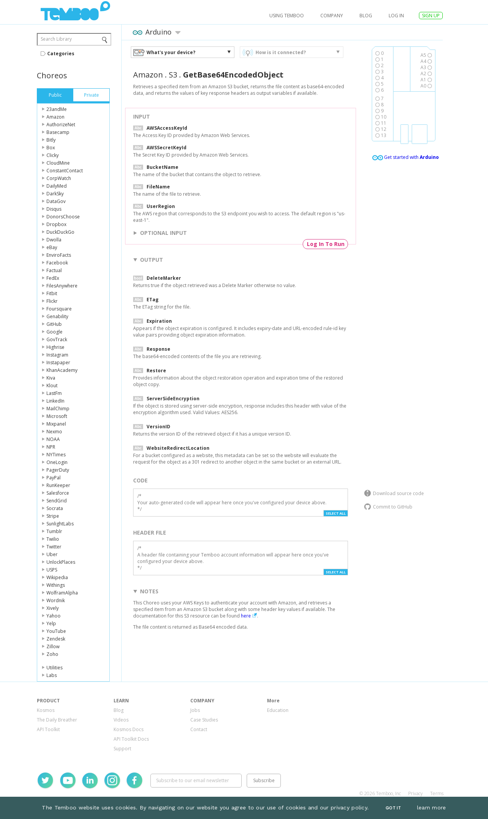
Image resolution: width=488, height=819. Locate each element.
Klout (52, 385)
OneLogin (57, 462)
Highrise (55, 347)
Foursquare (59, 308)
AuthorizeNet (60, 124)
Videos (121, 720)
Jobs (195, 710)
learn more (431, 807)
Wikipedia (57, 577)
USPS (51, 569)
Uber (52, 554)
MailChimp (57, 408)
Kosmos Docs (128, 729)
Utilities (54, 667)
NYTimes (56, 454)
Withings (55, 585)
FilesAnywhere (61, 285)
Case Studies (204, 720)
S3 (173, 74)
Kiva (50, 378)
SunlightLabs (60, 523)
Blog (365, 15)
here (246, 616)
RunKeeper (58, 485)
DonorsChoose (63, 216)
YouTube (56, 631)
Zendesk (55, 639)
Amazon (55, 117)
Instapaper (58, 362)
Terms (436, 793)
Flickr (52, 301)
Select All (336, 513)
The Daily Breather (57, 720)
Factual (54, 270)
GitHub (54, 324)
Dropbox (56, 224)
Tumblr (54, 531)
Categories (60, 53)
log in (396, 15)
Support (122, 748)
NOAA (53, 439)
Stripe (52, 516)
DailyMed (56, 186)
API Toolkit (48, 729)
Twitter (53, 546)
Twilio (52, 539)
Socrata (54, 508)
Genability (57, 316)
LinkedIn (55, 401)
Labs (51, 675)
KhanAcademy (61, 370)
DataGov (56, 201)
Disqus (53, 209)
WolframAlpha (62, 592)
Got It (393, 808)
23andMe (56, 109)
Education (278, 710)
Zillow (52, 646)
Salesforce (57, 493)
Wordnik (55, 600)
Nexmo (54, 431)
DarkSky (55, 193)
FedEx (52, 278)
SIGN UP (431, 15)
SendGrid (56, 500)
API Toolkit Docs (131, 739)
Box (50, 147)
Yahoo (53, 616)
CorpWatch (58, 178)
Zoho (52, 654)
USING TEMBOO (286, 15)
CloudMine (58, 163)
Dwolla (53, 239)
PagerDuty (57, 470)
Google (54, 332)
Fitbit (51, 293)
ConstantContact (64, 170)
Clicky (52, 155)
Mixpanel (56, 424)
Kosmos (45, 710)
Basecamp (57, 132)
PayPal (53, 477)
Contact (198, 729)
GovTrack (56, 339)
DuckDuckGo (60, 232)
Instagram (57, 355)
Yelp (51, 623)
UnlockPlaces (60, 562)
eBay (51, 247)
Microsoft (56, 416)
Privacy (415, 793)
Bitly (51, 140)
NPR (50, 447)
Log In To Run (326, 244)
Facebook (57, 262)
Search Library (56, 39)
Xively (52, 608)
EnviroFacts (58, 255)
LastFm (54, 393)
